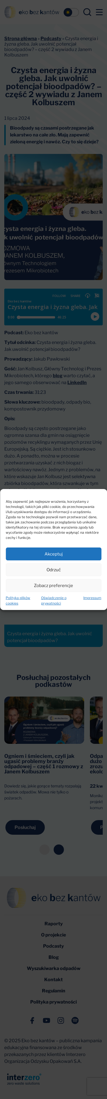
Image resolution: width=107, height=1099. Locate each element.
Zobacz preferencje (53, 585)
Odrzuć (54, 569)
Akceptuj (54, 554)
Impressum (92, 598)
